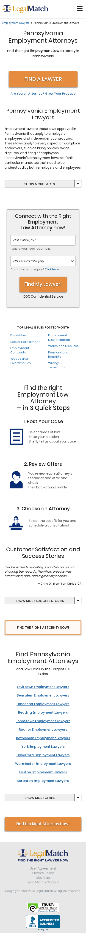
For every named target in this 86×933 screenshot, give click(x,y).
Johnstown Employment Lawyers (43, 721)
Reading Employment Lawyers (43, 712)
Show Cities (40, 797)
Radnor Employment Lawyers (43, 729)
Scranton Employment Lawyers (43, 780)
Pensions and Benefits (58, 354)
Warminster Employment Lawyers (43, 763)
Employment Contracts (19, 350)
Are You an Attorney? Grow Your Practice (43, 94)
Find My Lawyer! (43, 284)
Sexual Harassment (25, 342)
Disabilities (18, 335)
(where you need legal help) (31, 249)
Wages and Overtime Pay (20, 360)
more (39, 184)
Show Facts (39, 184)
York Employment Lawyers (43, 746)
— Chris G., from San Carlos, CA (59, 584)
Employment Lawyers (15, 23)
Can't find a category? (35, 269)
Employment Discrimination (59, 337)
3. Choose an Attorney (43, 508)
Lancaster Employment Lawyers (43, 704)
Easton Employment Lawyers (43, 772)
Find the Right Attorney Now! (43, 823)
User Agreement (43, 868)
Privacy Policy (43, 873)
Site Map (43, 877)
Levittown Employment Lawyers (43, 687)
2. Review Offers (43, 464)
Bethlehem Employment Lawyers (43, 738)
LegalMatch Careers (43, 882)
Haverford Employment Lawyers (43, 755)
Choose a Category (28, 261)
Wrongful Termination (57, 365)
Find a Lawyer (43, 79)
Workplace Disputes (63, 346)
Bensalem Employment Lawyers (43, 695)
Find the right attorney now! (43, 627)
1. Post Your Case (43, 421)
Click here (52, 269)
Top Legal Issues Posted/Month (43, 328)
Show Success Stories (40, 600)
